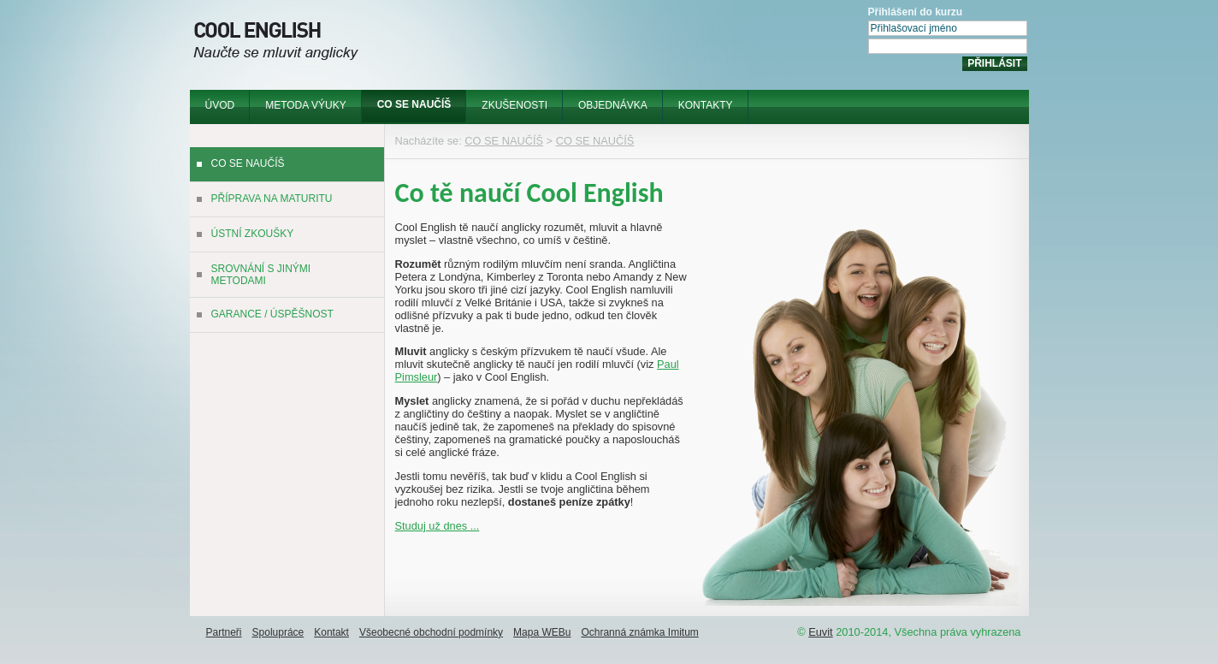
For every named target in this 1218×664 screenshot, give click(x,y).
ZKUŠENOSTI (514, 105)
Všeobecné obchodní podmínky (431, 632)
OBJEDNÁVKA (612, 105)
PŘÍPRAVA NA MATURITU (272, 199)
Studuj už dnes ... (437, 525)
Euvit (820, 631)
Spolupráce (278, 632)
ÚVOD (220, 105)
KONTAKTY (705, 105)
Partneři (224, 632)
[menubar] (469, 107)
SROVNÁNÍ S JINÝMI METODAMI (261, 275)
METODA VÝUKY (305, 105)
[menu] (287, 240)
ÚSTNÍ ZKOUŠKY (252, 234)
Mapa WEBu (542, 632)
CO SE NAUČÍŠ (414, 104)
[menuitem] (220, 107)
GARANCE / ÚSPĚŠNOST (272, 314)
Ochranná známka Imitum (639, 632)
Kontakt (331, 632)
